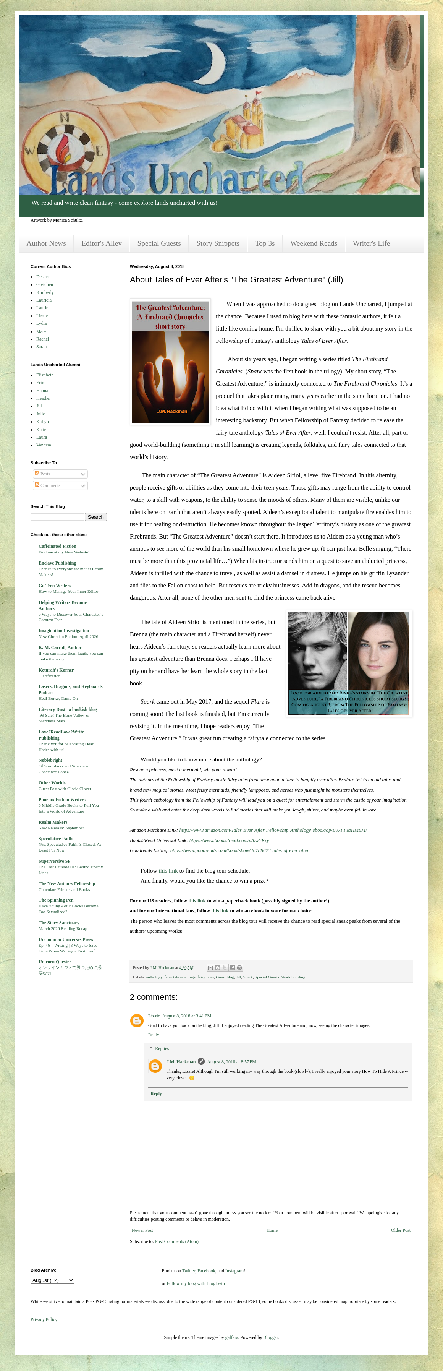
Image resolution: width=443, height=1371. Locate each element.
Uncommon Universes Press (66, 939)
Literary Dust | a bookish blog (68, 709)
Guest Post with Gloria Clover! (66, 788)
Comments (47, 485)
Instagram (234, 1271)
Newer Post (142, 1230)
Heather (43, 398)
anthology (154, 977)
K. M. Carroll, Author (60, 647)
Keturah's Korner (56, 670)
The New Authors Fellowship (67, 883)
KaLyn (42, 421)
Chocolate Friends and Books (64, 889)
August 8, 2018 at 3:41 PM (187, 1016)
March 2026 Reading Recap (63, 928)
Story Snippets (217, 243)
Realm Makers (53, 822)
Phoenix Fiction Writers (62, 799)
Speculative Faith (56, 838)
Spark (248, 977)
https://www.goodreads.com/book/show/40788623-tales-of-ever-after (239, 850)
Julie (40, 414)
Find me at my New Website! (64, 552)
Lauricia (44, 300)
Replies (162, 1048)
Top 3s (265, 243)
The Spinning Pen (56, 900)
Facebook (206, 1271)
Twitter (188, 1271)
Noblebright (50, 760)
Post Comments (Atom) (177, 1241)
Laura (41, 437)
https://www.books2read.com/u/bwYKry (229, 840)
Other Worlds (52, 782)
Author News (46, 243)
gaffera (231, 1337)
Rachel (42, 339)
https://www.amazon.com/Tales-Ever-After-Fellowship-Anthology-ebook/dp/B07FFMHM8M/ (273, 830)
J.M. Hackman (181, 1061)
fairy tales (205, 977)
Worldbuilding (293, 977)
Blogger (271, 1337)
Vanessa (43, 445)
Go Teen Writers (55, 585)
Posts (42, 474)
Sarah (41, 346)
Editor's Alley (101, 243)
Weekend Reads (313, 243)
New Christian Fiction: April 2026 (68, 636)
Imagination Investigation (64, 630)
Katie (41, 429)
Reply (153, 1034)
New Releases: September (61, 828)
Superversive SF (55, 861)
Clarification (50, 675)
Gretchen (44, 284)
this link (168, 870)
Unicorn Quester (55, 961)
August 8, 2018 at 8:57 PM (231, 1061)
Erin (40, 382)
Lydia (41, 323)
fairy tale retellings (180, 977)
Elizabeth (44, 375)
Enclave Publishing (57, 563)
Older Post (401, 1230)
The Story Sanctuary (59, 922)
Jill (238, 977)
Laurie (42, 307)
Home (272, 1230)
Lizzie (154, 1016)
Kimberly (45, 292)
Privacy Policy (44, 1319)
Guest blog (225, 977)
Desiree (43, 276)
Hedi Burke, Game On (58, 698)
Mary (41, 331)
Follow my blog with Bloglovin (196, 1283)
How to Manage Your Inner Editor (68, 591)
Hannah (43, 390)
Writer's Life (371, 243)
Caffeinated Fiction (57, 546)
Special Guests (159, 243)
